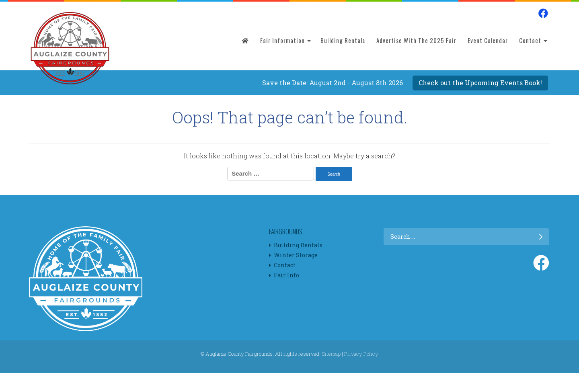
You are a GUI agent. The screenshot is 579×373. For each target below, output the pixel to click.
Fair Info (286, 275)
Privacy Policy (361, 353)
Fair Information (282, 40)
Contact (530, 40)
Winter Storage (296, 255)
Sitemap (331, 353)
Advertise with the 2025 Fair (416, 40)
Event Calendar (488, 40)
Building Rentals (342, 40)
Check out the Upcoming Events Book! (480, 82)
